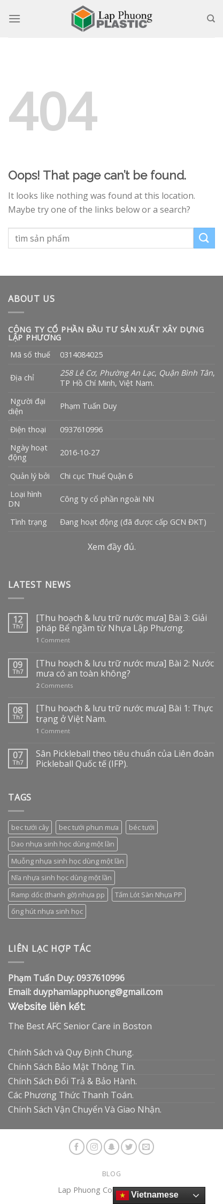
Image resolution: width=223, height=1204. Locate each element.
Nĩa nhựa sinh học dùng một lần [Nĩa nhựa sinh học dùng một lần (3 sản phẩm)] (61, 877)
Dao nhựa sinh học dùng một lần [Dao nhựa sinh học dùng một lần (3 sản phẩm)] (62, 844)
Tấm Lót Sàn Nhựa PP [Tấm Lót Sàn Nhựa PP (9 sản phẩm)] (148, 894)
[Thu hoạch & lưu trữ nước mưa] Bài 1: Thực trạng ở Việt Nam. (124, 713)
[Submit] (204, 238)
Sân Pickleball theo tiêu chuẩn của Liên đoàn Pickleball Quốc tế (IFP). (125, 759)
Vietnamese (147, 1195)
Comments (54, 685)
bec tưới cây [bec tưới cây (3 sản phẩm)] (30, 827)
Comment (53, 639)
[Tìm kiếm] (211, 19)
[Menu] (14, 18)
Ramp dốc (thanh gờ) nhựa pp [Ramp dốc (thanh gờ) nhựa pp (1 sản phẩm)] (58, 894)
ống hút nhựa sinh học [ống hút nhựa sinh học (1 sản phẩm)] (47, 911)
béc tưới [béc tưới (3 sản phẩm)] (142, 827)
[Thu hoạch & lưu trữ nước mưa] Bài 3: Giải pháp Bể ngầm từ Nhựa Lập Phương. (121, 623)
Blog (111, 1173)
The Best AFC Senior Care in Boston (80, 1026)
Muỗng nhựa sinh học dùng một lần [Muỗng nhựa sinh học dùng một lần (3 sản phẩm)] (67, 861)
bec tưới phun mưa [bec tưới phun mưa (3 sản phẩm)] (89, 827)
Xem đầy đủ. (112, 547)
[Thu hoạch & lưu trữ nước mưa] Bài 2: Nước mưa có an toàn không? (125, 668)
